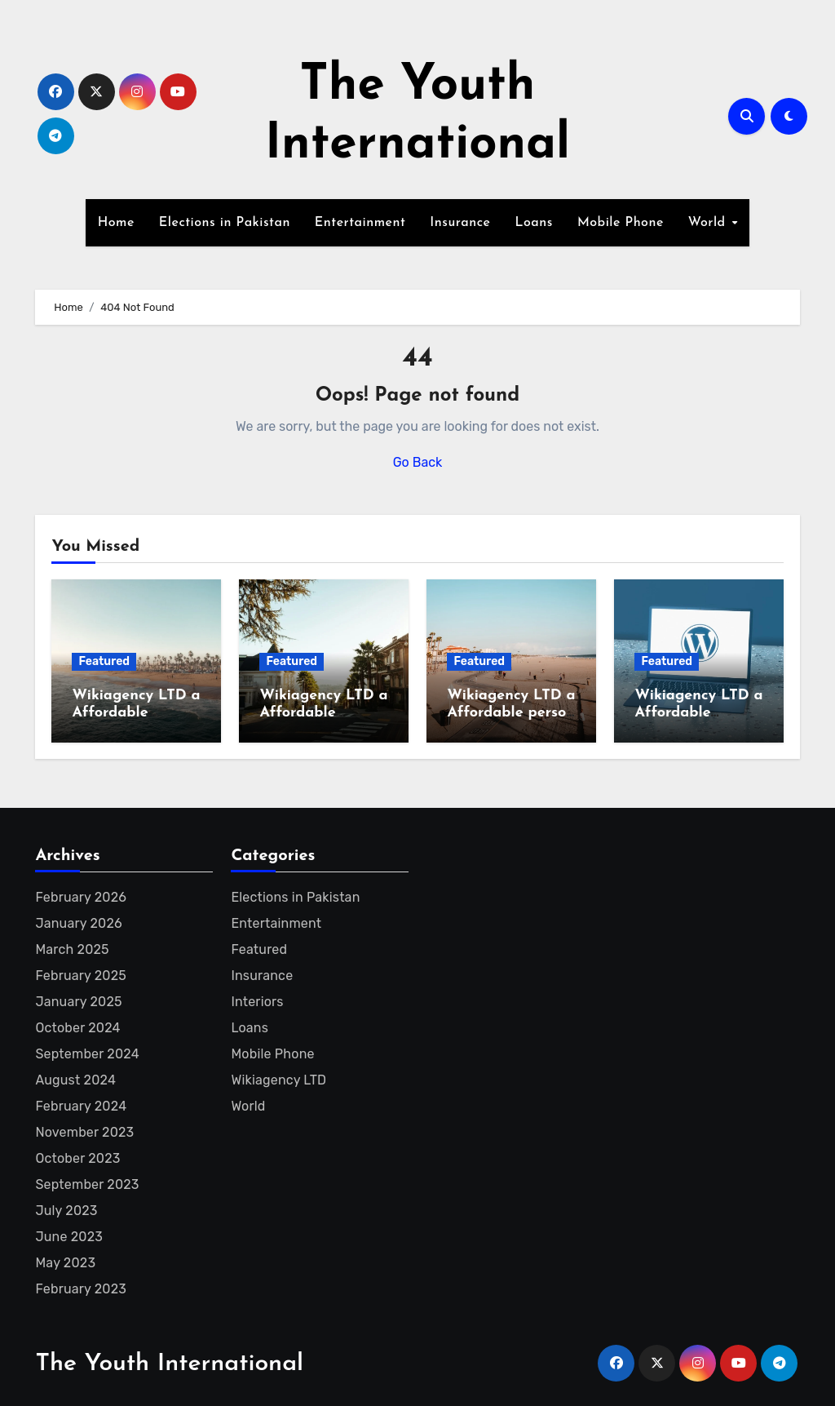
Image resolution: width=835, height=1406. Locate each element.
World (709, 222)
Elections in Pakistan (224, 222)
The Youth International (169, 1364)
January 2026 (77, 923)
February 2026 (80, 897)
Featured (104, 661)
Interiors (257, 1001)
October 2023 (77, 1158)
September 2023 (87, 1184)
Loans (533, 222)
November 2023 (84, 1132)
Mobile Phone (620, 222)
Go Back (418, 462)
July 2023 (66, 1210)
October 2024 (77, 1028)
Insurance (460, 222)
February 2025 (80, 975)
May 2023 (65, 1263)
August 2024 (75, 1080)
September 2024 (87, 1054)
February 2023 (80, 1289)
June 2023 (69, 1236)
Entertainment (360, 222)
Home (116, 222)
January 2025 (78, 1001)
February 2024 (80, 1106)
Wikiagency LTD (278, 1080)
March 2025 (71, 949)
